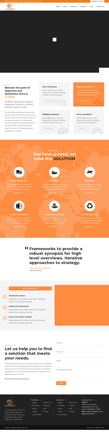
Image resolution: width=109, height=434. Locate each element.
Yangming (46, 409)
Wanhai (34, 407)
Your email (80, 358)
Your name (80, 349)
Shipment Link (48, 407)
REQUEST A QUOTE (97, 1)
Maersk (34, 412)
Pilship (34, 415)
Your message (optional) (80, 378)
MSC (45, 412)
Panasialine (36, 409)
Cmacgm (46, 415)
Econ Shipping (36, 418)
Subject (80, 367)
